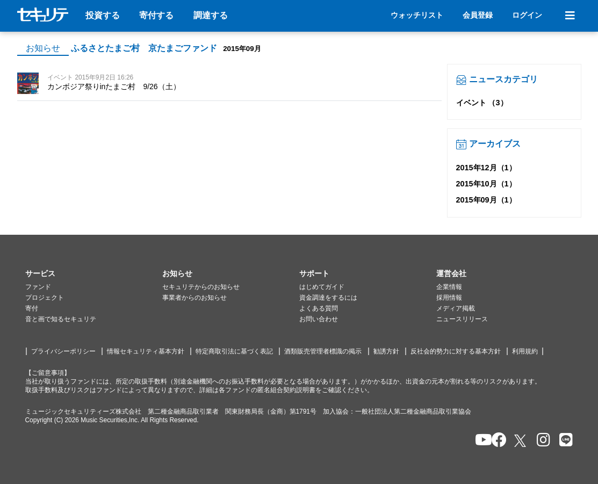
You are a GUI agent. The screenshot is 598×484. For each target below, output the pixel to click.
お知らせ (43, 48)
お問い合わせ (318, 319)
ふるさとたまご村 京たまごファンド (144, 48)
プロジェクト (44, 297)
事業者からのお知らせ (194, 297)
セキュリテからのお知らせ (201, 287)
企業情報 (449, 287)
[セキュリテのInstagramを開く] (541, 440)
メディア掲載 (455, 308)
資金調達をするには (328, 297)
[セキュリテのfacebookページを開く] (496, 440)
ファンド (38, 287)
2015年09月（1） (486, 200)
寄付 (31, 308)
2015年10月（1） (486, 183)
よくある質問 (318, 308)
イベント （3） (482, 102)
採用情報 (449, 297)
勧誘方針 (386, 351)
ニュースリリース (462, 319)
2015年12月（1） (486, 167)
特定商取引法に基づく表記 (234, 351)
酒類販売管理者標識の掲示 (323, 351)
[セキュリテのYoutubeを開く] (479, 440)
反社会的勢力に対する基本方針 (455, 351)
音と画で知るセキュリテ (60, 319)
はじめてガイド (321, 287)
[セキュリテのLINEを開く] (563, 440)
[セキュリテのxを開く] (521, 441)
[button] (93, 274)
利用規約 (525, 351)
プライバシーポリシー (63, 351)
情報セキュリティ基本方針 (145, 351)
